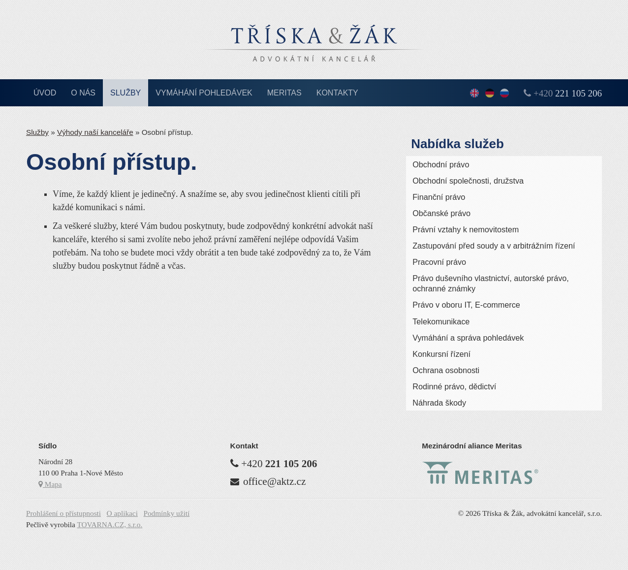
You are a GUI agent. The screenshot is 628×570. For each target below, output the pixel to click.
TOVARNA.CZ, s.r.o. (109, 524)
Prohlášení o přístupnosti (63, 513)
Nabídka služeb (457, 144)
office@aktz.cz (274, 481)
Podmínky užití (166, 513)
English (474, 93)
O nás (83, 93)
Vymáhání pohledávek (204, 93)
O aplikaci (122, 513)
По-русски (504, 93)
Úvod (44, 93)
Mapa (50, 484)
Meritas (284, 93)
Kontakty (337, 93)
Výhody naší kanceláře (95, 132)
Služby (125, 93)
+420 (568, 93)
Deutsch (489, 93)
